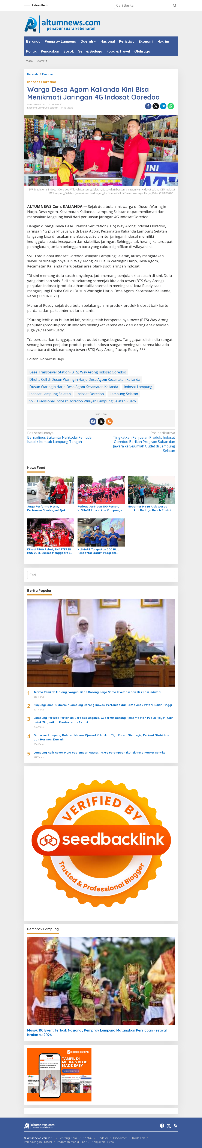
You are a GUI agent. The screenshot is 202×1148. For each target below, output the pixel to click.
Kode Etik (138, 1138)
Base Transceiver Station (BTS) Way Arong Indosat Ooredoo (77, 372)
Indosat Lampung (138, 386)
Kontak (87, 1138)
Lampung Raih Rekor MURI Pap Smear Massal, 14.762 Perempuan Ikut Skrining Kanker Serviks (99, 752)
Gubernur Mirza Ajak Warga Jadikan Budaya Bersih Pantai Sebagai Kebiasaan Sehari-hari (150, 508)
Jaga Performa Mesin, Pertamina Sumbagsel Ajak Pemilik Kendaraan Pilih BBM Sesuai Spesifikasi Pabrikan (47, 508)
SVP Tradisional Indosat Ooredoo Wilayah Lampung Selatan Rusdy (82, 401)
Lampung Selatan (48, 107)
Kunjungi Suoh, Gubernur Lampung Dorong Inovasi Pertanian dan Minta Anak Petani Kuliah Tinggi (103, 705)
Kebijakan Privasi (103, 1141)
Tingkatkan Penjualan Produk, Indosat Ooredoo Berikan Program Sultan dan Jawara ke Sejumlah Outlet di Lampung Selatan (139, 442)
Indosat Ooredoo (41, 82)
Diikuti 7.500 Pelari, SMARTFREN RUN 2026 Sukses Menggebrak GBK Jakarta (49, 551)
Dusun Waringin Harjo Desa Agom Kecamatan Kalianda (73, 386)
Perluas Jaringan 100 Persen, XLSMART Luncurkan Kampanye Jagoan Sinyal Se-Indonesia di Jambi (100, 508)
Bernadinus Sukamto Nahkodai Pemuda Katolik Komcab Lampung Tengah (62, 437)
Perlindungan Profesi (38, 1141)
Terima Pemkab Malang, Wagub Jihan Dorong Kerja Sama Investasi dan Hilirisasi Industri (97, 692)
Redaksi (102, 1138)
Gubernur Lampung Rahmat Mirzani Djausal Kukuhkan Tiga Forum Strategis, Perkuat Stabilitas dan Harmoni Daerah (101, 737)
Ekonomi (32, 107)
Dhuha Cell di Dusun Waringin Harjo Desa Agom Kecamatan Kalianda (84, 379)
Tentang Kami (68, 1138)
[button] (174, 5)
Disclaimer (120, 1138)
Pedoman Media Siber (72, 1141)
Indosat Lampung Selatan (50, 393)
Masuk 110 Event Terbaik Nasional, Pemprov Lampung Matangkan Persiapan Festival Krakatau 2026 (97, 1032)
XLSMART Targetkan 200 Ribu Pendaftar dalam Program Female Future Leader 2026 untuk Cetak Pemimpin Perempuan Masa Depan (98, 551)
